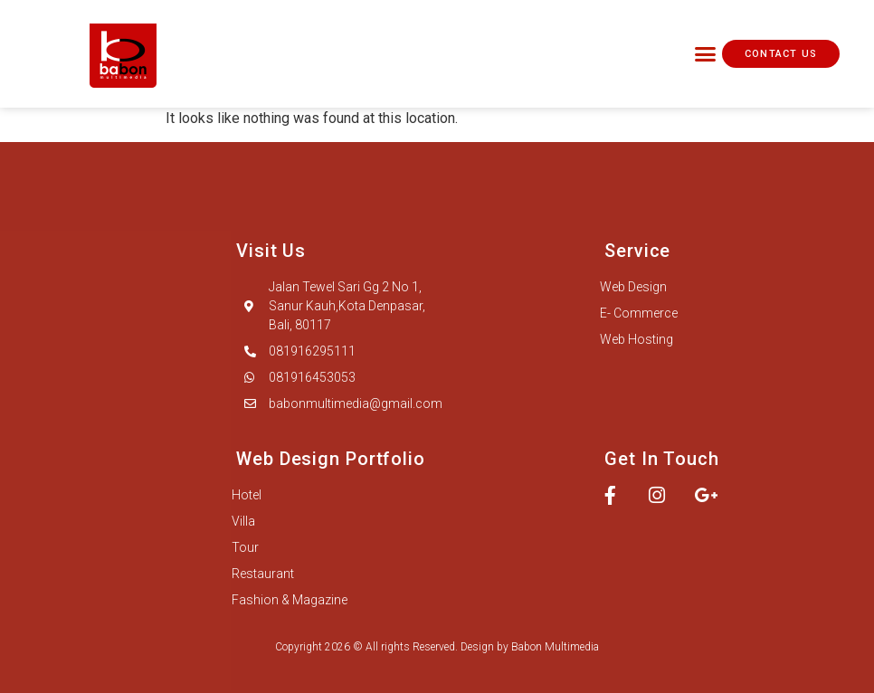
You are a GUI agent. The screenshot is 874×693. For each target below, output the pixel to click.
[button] (706, 54)
